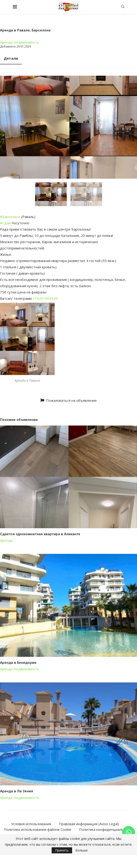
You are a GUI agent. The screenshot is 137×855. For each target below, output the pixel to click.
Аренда (6, 42)
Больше (81, 850)
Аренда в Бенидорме (18, 663)
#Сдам (5, 223)
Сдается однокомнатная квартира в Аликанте (40, 534)
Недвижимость (26, 42)
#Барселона (10, 216)
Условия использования (31, 823)
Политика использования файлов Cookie (37, 829)
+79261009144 (45, 298)
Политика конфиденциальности (106, 829)
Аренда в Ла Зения (16, 791)
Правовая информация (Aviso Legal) (89, 823)
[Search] (122, 7)
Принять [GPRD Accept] (62, 850)
